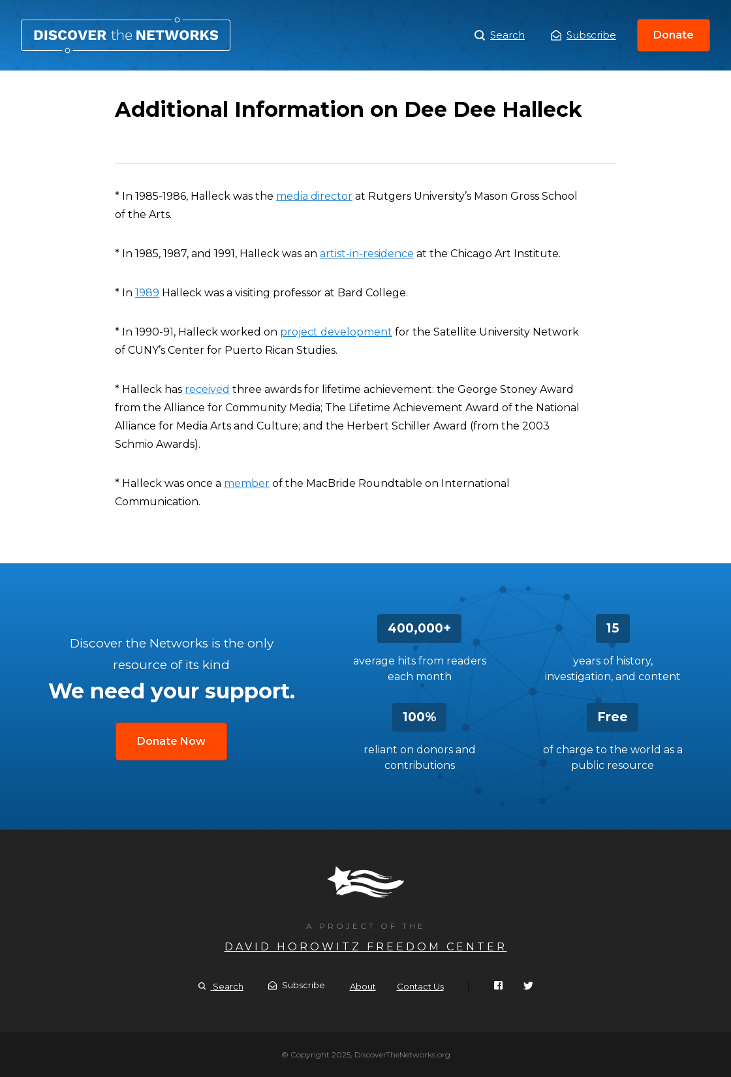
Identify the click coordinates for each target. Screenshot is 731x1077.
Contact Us (420, 986)
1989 (147, 293)
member (247, 483)
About (363, 986)
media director (314, 196)
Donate (673, 35)
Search (499, 35)
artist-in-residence (367, 253)
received (207, 389)
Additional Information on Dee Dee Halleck (125, 35)
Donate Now (171, 741)
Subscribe (583, 35)
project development (336, 332)
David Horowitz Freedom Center (366, 947)
